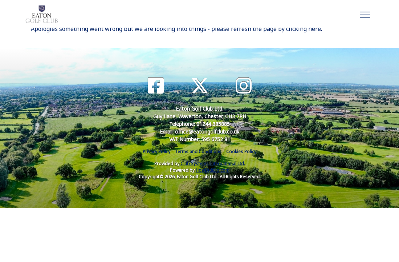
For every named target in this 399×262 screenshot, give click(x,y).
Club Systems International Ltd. (212, 163)
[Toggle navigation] (364, 14)
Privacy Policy (156, 151)
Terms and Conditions (198, 151)
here (314, 29)
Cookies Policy (241, 151)
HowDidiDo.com (212, 170)
